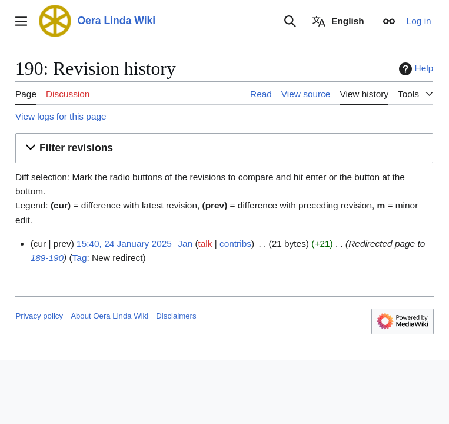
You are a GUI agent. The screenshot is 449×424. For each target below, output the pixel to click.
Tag (79, 258)
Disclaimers (176, 316)
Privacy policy (39, 316)
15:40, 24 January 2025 (124, 243)
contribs (235, 243)
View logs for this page (61, 116)
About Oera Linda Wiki (109, 316)
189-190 (47, 258)
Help (415, 68)
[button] (224, 148)
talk (205, 243)
